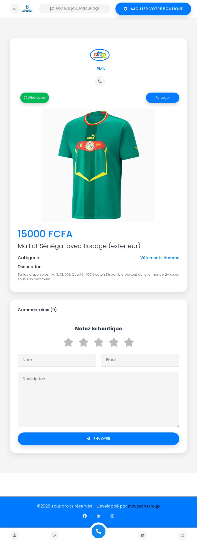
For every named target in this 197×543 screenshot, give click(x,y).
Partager (162, 97)
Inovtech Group (144, 506)
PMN (101, 68)
